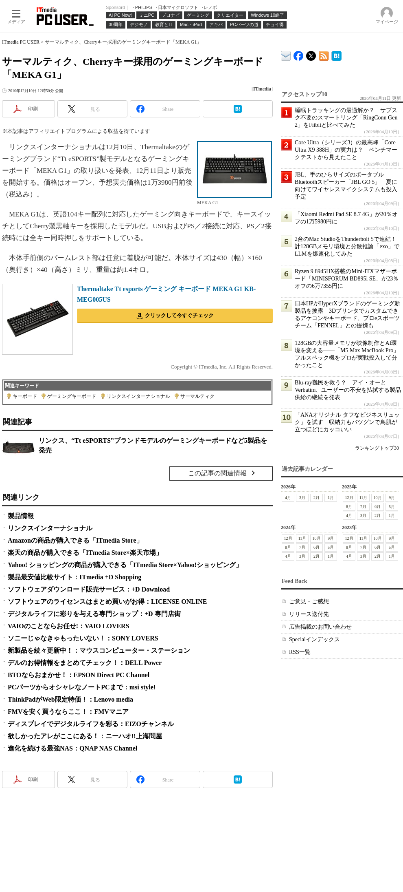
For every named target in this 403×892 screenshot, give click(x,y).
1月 (331, 497)
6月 (378, 506)
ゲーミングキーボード (71, 396)
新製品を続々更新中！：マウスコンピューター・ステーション (99, 650)
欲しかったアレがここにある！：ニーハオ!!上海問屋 (85, 736)
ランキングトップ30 (377, 448)
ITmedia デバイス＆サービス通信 (286, 54)
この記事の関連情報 (217, 473)
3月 (302, 497)
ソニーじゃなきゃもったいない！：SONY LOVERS (83, 638)
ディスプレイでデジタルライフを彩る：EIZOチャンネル (91, 723)
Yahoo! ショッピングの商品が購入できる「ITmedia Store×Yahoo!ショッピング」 (125, 564)
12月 (349, 497)
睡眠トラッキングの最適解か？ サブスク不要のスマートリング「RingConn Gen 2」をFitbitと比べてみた (346, 117)
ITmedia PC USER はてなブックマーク (336, 54)
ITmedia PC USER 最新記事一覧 (324, 54)
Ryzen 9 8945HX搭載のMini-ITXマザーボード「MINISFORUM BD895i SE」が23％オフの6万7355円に (347, 278)
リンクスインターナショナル (138, 396)
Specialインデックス (314, 639)
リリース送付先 (309, 614)
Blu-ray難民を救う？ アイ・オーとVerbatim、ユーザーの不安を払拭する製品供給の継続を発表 (348, 390)
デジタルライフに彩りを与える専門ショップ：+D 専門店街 (94, 613)
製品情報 (21, 515)
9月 (392, 497)
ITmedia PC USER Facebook (298, 54)
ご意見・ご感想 (309, 601)
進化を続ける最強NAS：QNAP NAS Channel (72, 748)
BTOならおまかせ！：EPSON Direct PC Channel (78, 674)
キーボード (25, 396)
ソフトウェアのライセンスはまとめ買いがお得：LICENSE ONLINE (107, 601)
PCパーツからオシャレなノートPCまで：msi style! (82, 687)
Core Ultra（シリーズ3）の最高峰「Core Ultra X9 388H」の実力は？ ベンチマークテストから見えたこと (346, 149)
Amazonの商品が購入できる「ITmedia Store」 (75, 540)
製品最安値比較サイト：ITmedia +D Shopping (74, 577)
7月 (363, 506)
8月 (349, 506)
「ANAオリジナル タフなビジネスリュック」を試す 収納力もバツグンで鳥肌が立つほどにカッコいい (347, 422)
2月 (316, 497)
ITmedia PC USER (20, 42)
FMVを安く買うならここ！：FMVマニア (68, 711)
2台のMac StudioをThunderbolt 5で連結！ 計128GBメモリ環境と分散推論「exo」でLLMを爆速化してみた (348, 246)
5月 (392, 506)
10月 (378, 497)
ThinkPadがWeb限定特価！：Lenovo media (70, 699)
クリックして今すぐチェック (179, 315)
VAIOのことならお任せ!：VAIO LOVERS (68, 626)
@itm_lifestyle (311, 54)
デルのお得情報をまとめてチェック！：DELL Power (85, 662)
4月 (288, 497)
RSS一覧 (300, 652)
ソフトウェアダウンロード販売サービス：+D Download (89, 589)
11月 (363, 497)
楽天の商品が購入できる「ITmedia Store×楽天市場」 (85, 552)
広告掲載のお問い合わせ (320, 627)
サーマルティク (197, 396)
